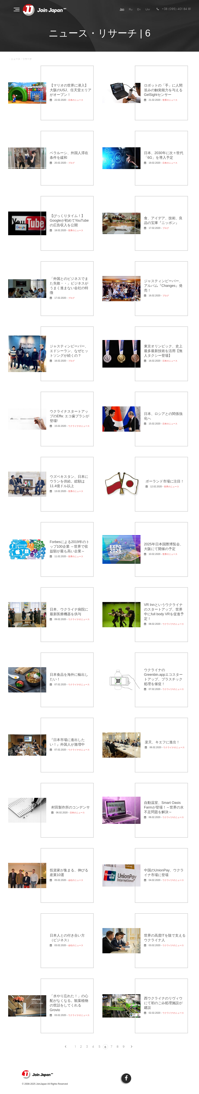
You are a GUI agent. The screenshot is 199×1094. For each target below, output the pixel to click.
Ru (131, 9)
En (139, 9)
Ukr (147, 9)
